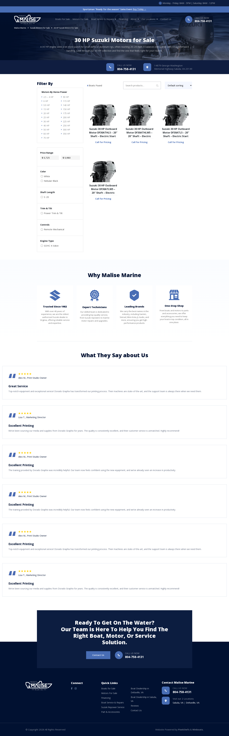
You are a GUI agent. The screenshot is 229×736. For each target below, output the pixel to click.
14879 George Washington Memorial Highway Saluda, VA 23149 (173, 67)
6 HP (45, 101)
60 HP (46, 133)
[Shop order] (178, 85)
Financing (123, 19)
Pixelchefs (183, 729)
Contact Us (165, 19)
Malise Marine (20, 28)
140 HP (66, 105)
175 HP (66, 113)
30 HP (46, 121)
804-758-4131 (203, 20)
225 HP (66, 121)
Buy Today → (139, 9)
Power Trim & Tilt (53, 213)
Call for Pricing (103, 142)
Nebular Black (51, 180)
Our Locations (148, 19)
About (134, 19)
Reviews (135, 705)
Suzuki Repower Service (112, 707)
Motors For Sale (80, 19)
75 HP (46, 137)
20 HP (46, 113)
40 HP (46, 125)
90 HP (66, 97)
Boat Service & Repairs (102, 19)
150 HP (66, 109)
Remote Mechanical (54, 229)
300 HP (66, 129)
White (47, 176)
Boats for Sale (62, 19)
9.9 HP (46, 105)
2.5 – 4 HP (48, 97)
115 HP (66, 101)
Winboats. (198, 729)
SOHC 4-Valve (51, 245)
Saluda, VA (178, 702)
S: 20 (46, 197)
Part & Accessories (110, 711)
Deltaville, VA (192, 702)
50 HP (46, 129)
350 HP (66, 133)
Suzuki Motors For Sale (40, 28)
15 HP (46, 109)
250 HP (66, 125)
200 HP (66, 117)
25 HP (46, 117)
